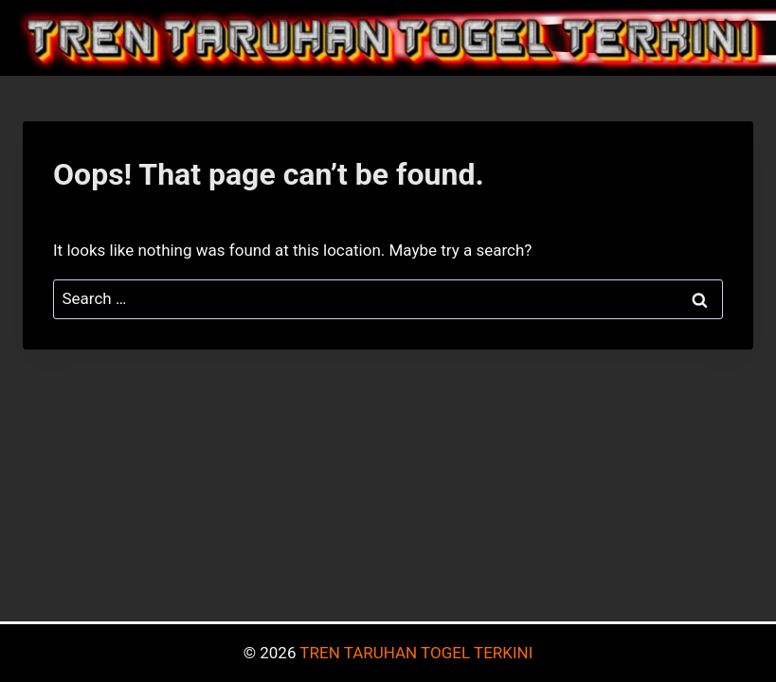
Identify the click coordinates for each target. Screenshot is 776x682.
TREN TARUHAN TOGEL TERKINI (415, 652)
